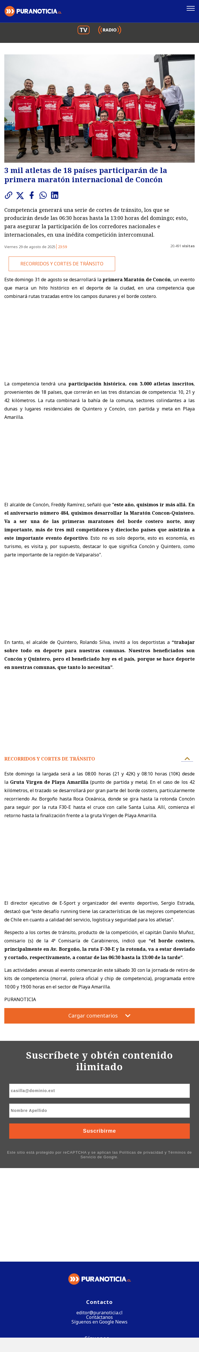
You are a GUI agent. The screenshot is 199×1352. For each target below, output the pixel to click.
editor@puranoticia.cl (99, 1219)
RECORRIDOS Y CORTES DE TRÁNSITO (61, 263)
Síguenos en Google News (99, 1228)
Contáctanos (99, 1224)
